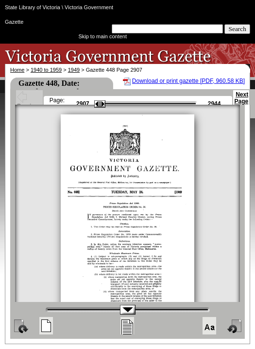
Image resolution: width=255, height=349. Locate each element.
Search (237, 28)
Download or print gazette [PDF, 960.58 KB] (188, 81)
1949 (74, 70)
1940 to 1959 (46, 70)
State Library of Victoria (32, 7)
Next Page (241, 102)
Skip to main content (102, 36)
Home (17, 70)
